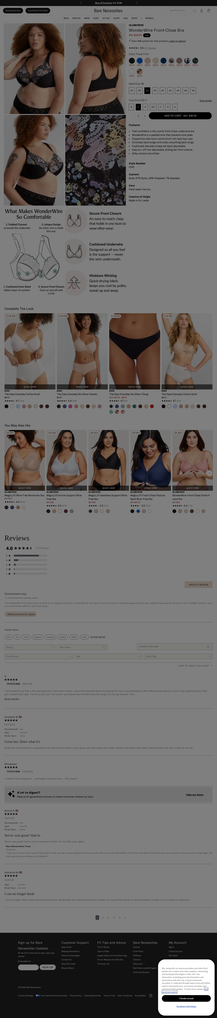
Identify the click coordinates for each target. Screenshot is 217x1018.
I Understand (186, 998)
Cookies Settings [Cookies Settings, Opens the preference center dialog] (186, 1006)
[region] (186, 987)
